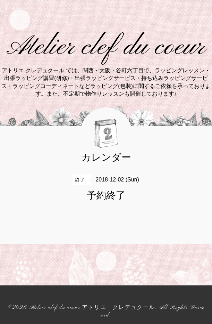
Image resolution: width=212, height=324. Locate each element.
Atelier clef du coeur (106, 47)
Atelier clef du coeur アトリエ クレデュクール (92, 307)
